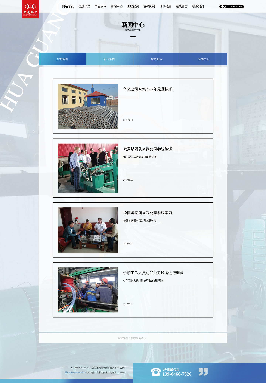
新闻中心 (117, 6)
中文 (223, 6)
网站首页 (68, 6)
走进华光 (84, 6)
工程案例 (133, 6)
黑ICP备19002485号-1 (75, 372)
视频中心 (203, 59)
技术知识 (156, 59)
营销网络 (149, 6)
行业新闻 (109, 59)
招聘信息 (165, 6)
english (236, 6)
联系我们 (198, 6)
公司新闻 (62, 59)
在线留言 (182, 6)
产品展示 (100, 6)
